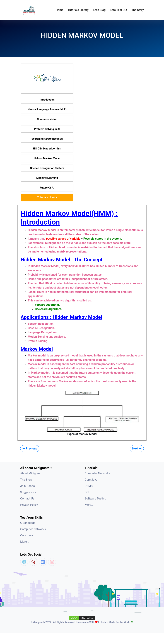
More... (89, 504)
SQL (87, 492)
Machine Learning (47, 177)
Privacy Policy (29, 504)
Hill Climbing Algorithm (47, 148)
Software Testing (95, 498)
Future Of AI (47, 187)
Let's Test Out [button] (118, 10)
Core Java (91, 479)
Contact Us (27, 498)
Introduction (47, 99)
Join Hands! (27, 486)
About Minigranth (31, 473)
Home (59, 10)
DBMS (89, 486)
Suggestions (28, 492)
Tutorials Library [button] (78, 10)
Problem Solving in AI (47, 129)
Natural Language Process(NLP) (47, 109)
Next (136, 448)
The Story (137, 10)
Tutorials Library (47, 197)
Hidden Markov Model (47, 158)
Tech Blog (99, 10)
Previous (30, 448)
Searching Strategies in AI (47, 138)
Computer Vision (47, 119)
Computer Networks (97, 473)
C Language (27, 523)
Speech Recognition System (47, 168)
